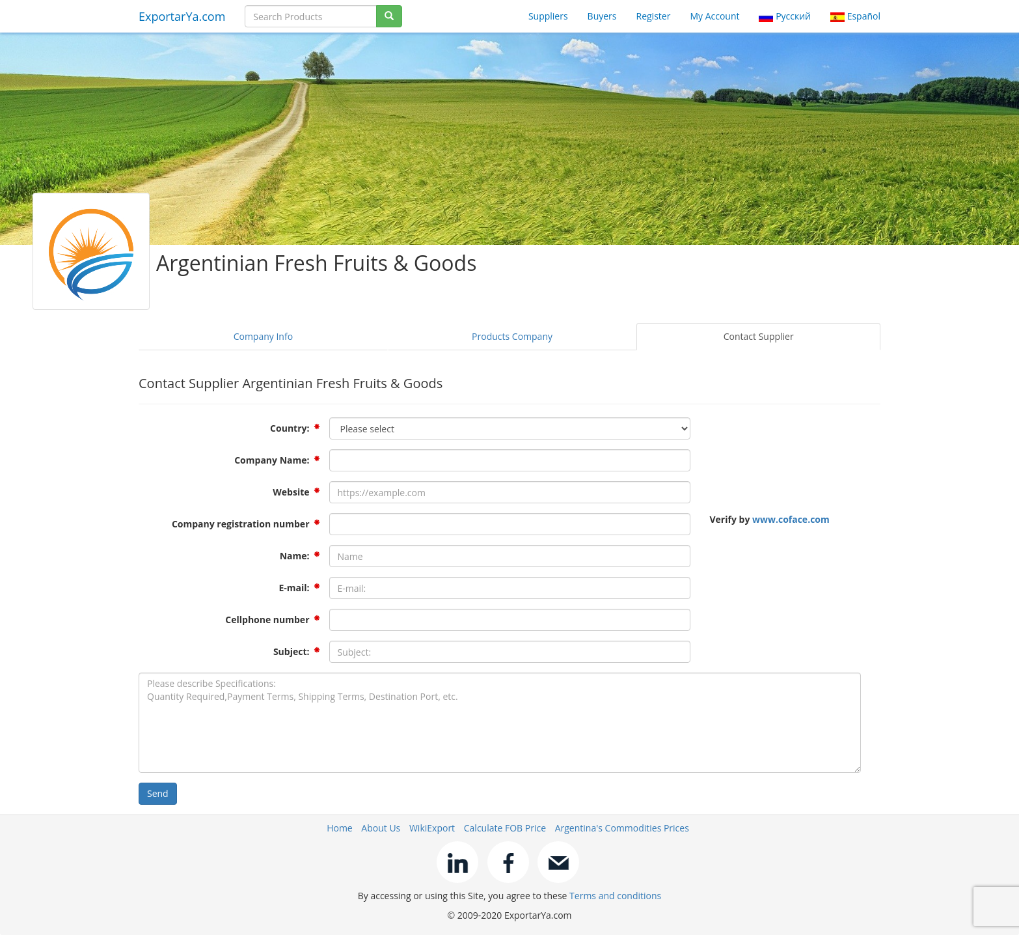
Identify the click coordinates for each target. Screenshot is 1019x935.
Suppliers (548, 16)
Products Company (512, 336)
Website (291, 492)
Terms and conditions (615, 895)
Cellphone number (267, 619)
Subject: (291, 651)
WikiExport (432, 828)
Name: (295, 556)
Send (158, 793)
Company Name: (271, 460)
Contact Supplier (759, 336)
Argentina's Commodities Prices (622, 828)
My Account (714, 16)
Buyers (602, 16)
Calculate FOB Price (505, 828)
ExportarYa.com (182, 16)
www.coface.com (791, 519)
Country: (289, 428)
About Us (380, 828)
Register (653, 16)
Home (340, 828)
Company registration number (241, 524)
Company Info (263, 336)
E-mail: (294, 587)
